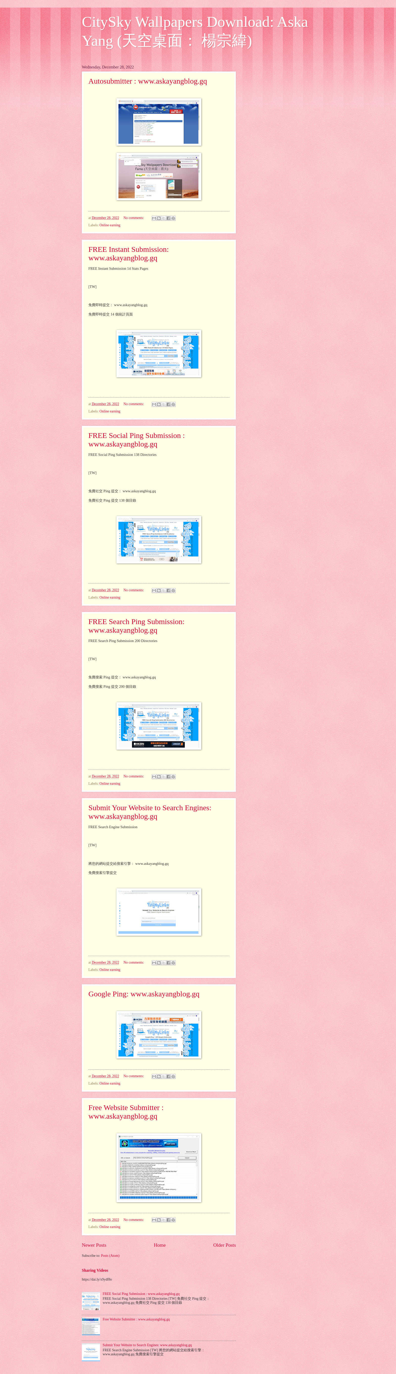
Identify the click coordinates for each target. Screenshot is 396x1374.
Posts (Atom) (110, 1256)
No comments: (134, 218)
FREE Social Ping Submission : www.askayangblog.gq (136, 439)
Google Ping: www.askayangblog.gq (144, 994)
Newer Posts (94, 1245)
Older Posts (224, 1245)
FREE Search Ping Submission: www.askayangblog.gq (136, 625)
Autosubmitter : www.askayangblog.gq (147, 81)
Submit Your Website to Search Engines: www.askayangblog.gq (149, 811)
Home (160, 1245)
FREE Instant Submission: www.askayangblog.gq (128, 253)
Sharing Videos (95, 1270)
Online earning (110, 225)
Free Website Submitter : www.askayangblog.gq (126, 1111)
